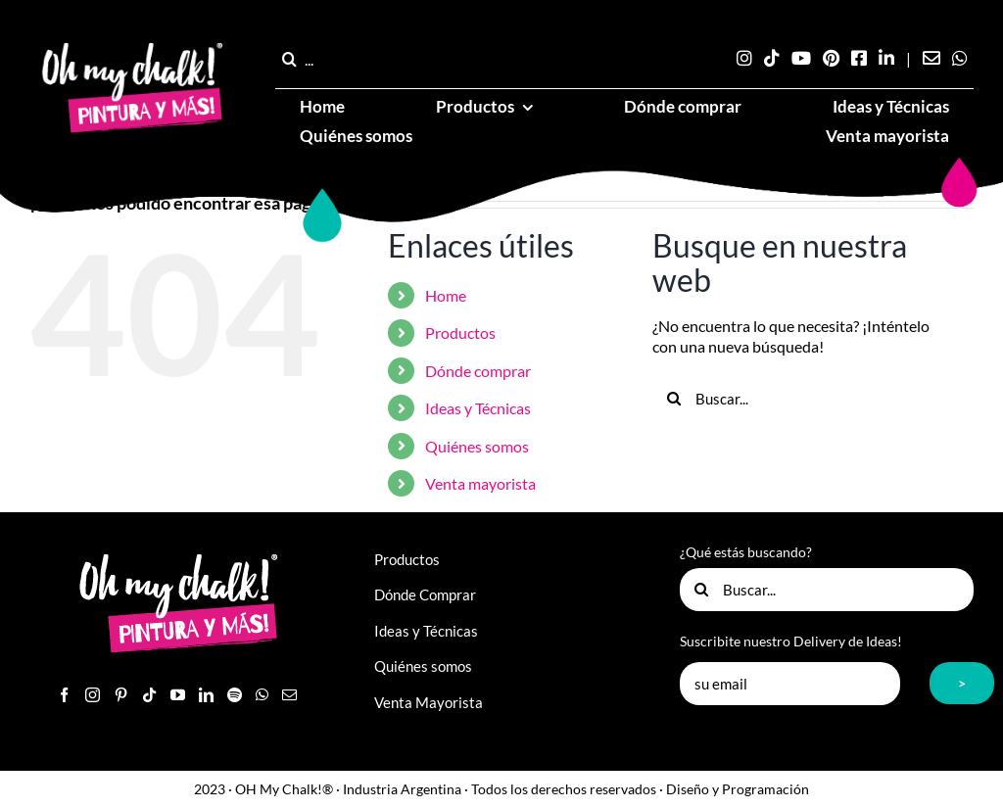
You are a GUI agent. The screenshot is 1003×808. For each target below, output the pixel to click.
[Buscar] (290, 58)
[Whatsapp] (262, 695)
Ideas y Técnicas (478, 408)
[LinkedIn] (206, 695)
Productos (460, 332)
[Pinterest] (121, 695)
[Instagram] (92, 695)
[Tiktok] (149, 695)
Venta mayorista (480, 483)
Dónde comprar (478, 370)
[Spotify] (234, 695)
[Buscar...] (799, 398)
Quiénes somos (477, 446)
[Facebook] (64, 695)
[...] (334, 58)
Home (445, 295)
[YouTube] (177, 695)
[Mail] (289, 695)
